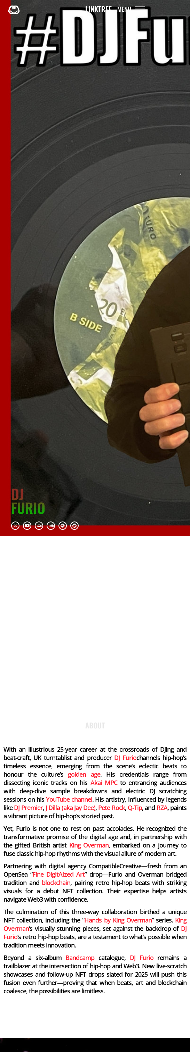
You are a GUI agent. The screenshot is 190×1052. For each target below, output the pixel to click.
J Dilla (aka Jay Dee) (70, 807)
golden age (84, 774)
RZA (162, 807)
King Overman (89, 845)
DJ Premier (28, 807)
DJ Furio (125, 757)
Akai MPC (103, 782)
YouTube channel (69, 799)
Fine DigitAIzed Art (58, 874)
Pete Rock (111, 807)
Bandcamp (79, 957)
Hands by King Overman (117, 920)
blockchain (56, 882)
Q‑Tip (135, 807)
